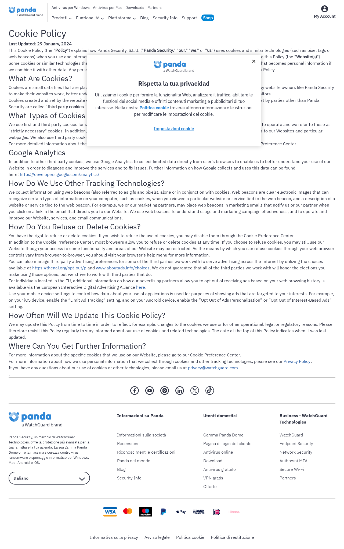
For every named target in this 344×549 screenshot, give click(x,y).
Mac (12, 462)
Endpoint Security (296, 443)
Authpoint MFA (293, 460)
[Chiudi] (254, 61)
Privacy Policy (297, 361)
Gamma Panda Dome (223, 435)
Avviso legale (157, 537)
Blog (144, 17)
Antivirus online (218, 452)
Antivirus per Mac (107, 7)
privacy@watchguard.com (213, 367)
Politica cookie (190, 537)
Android (23, 462)
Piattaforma (122, 17)
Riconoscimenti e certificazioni (146, 452)
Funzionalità (90, 17)
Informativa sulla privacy (114, 537)
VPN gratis (213, 478)
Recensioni (127, 443)
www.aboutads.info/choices (122, 267)
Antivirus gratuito (219, 469)
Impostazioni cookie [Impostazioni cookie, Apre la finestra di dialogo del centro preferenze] (174, 128)
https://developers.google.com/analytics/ (59, 174)
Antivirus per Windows (71, 7)
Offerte (210, 486)
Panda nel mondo (133, 460)
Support (189, 17)
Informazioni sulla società (141, 435)
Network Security (296, 452)
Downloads (134, 7)
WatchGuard (291, 435)
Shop (208, 17)
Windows (81, 457)
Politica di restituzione (232, 537)
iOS (35, 462)
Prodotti (62, 17)
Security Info (165, 17)
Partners (154, 7)
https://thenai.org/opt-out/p (59, 267)
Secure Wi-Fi (292, 469)
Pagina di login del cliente (227, 443)
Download (212, 460)
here (140, 287)
